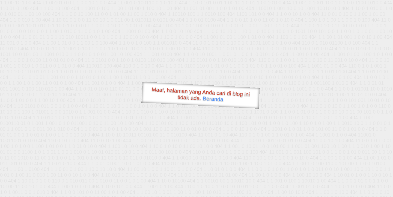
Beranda (213, 98)
